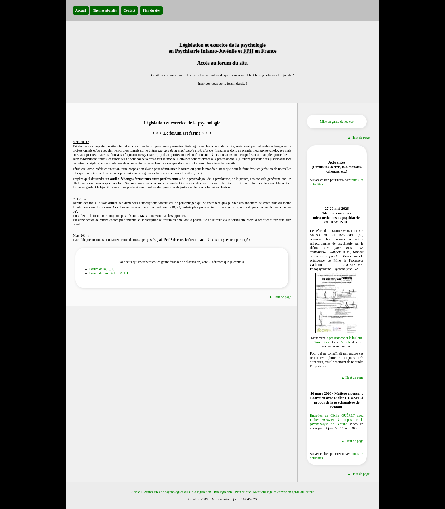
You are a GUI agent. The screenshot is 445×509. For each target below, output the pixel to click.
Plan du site (243, 492)
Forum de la (101, 269)
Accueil (136, 492)
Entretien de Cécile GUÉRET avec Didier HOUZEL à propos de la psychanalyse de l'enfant (337, 419)
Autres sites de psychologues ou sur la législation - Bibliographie (188, 492)
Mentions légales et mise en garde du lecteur (283, 492)
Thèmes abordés (105, 10)
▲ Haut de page (280, 297)
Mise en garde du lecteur (337, 122)
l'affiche (345, 342)
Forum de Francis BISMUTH (109, 273)
